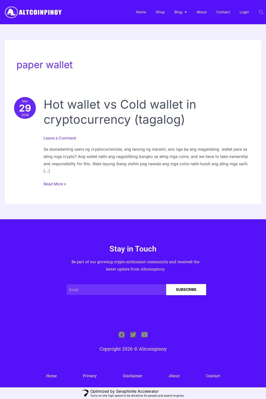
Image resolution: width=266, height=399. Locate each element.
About (201, 12)
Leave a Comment (60, 138)
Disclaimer (132, 375)
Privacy (90, 375)
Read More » (55, 183)
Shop (160, 12)
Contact (223, 12)
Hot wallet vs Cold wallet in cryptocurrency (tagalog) (121, 112)
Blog (180, 12)
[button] (261, 12)
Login (244, 12)
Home (141, 12)
